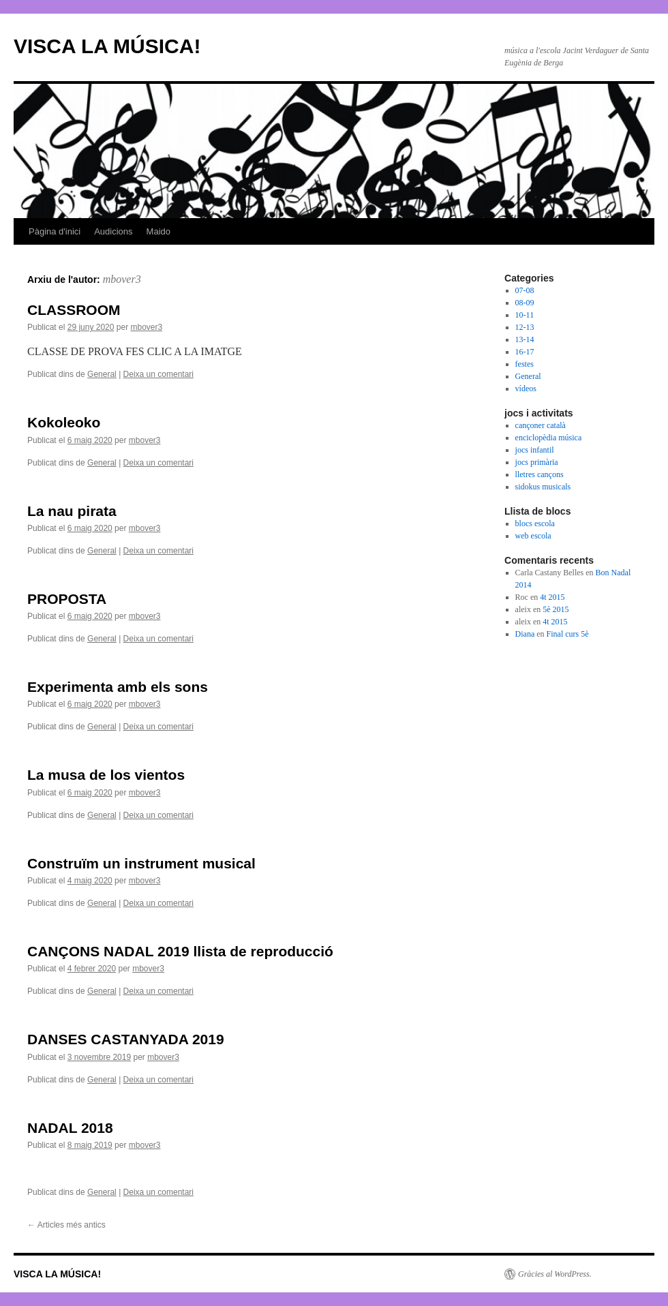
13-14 (524, 339)
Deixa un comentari (158, 374)
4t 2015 (552, 597)
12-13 (524, 327)
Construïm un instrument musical (141, 863)
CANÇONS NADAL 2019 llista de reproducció (180, 951)
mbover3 (122, 279)
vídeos (525, 388)
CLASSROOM (74, 310)
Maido (158, 231)
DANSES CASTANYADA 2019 (125, 1039)
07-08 (524, 290)
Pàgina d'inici (54, 231)
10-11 (524, 315)
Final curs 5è (568, 634)
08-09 (524, 302)
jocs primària (536, 462)
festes (524, 364)
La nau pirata (72, 511)
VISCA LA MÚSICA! (107, 46)
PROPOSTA (66, 599)
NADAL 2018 (70, 1128)
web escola (533, 536)
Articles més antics (66, 1225)
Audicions (113, 231)
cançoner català (540, 425)
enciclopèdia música (548, 437)
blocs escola (535, 523)
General (102, 374)
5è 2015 (555, 609)
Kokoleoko (63, 422)
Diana (525, 634)
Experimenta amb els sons (117, 687)
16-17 (524, 351)
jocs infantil (534, 450)
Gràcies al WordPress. (555, 1274)
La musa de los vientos (106, 775)
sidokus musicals (543, 486)
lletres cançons (539, 474)
